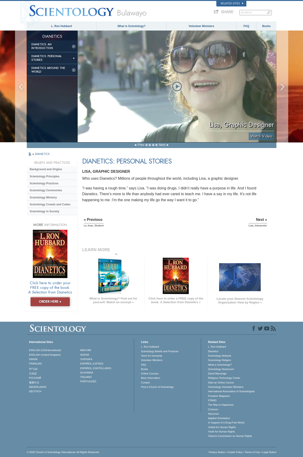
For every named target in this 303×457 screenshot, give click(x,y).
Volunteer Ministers (201, 26)
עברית (33, 369)
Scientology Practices (44, 183)
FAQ (246, 26)
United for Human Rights (222, 427)
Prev (141, 145)
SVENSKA (86, 359)
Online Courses (150, 373)
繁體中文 (34, 382)
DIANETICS (42, 154)
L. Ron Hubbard (61, 26)
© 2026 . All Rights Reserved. (63, 452)
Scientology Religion (219, 360)
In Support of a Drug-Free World (226, 422)
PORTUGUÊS (88, 381)
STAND (212, 400)
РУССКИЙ (35, 378)
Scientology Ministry (43, 197)
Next (162, 145)
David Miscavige (217, 373)
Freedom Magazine (219, 396)
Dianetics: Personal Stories (46, 58)
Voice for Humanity (151, 355)
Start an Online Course (221, 382)
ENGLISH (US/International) (45, 350)
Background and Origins (46, 169)
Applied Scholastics (219, 418)
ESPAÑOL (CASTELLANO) (95, 368)
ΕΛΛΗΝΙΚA (86, 372)
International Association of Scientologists (231, 391)
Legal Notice (269, 452)
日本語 (33, 373)
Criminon (213, 409)
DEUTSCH (35, 391)
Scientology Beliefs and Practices (160, 351)
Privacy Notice (217, 452)
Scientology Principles (45, 176)
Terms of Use (252, 452)
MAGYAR (85, 350)
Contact (145, 382)
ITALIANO (86, 377)
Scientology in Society (44, 211)
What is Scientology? (131, 26)
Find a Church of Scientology (157, 387)
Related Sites (232, 3)
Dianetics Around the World (48, 70)
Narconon (213, 413)
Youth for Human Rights (221, 431)
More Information (150, 378)
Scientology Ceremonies (46, 190)
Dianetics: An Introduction (42, 46)
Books (266, 26)
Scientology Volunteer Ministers (225, 387)
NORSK (84, 354)
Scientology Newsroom (221, 369)
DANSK (33, 359)
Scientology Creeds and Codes (50, 204)
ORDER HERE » (50, 301)
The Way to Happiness (221, 404)
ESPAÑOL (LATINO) (91, 363)
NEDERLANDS (37, 387)
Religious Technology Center (224, 378)
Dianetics (213, 351)
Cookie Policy (235, 452)
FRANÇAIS (35, 363)
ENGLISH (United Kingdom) (45, 354)
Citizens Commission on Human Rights (230, 436)
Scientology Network (219, 355)
